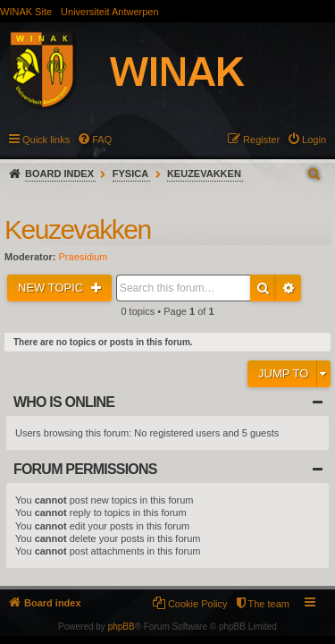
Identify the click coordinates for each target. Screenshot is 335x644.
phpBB (121, 626)
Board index (59, 173)
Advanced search (288, 288)
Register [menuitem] (261, 139)
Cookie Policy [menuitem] (198, 603)
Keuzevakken (204, 173)
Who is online (63, 402)
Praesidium (83, 256)
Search (263, 288)
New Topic (52, 287)
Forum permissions (85, 469)
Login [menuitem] (314, 139)
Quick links (46, 139)
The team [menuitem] (268, 603)
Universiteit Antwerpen (109, 11)
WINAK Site (26, 11)
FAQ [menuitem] (102, 139)
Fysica (130, 173)
